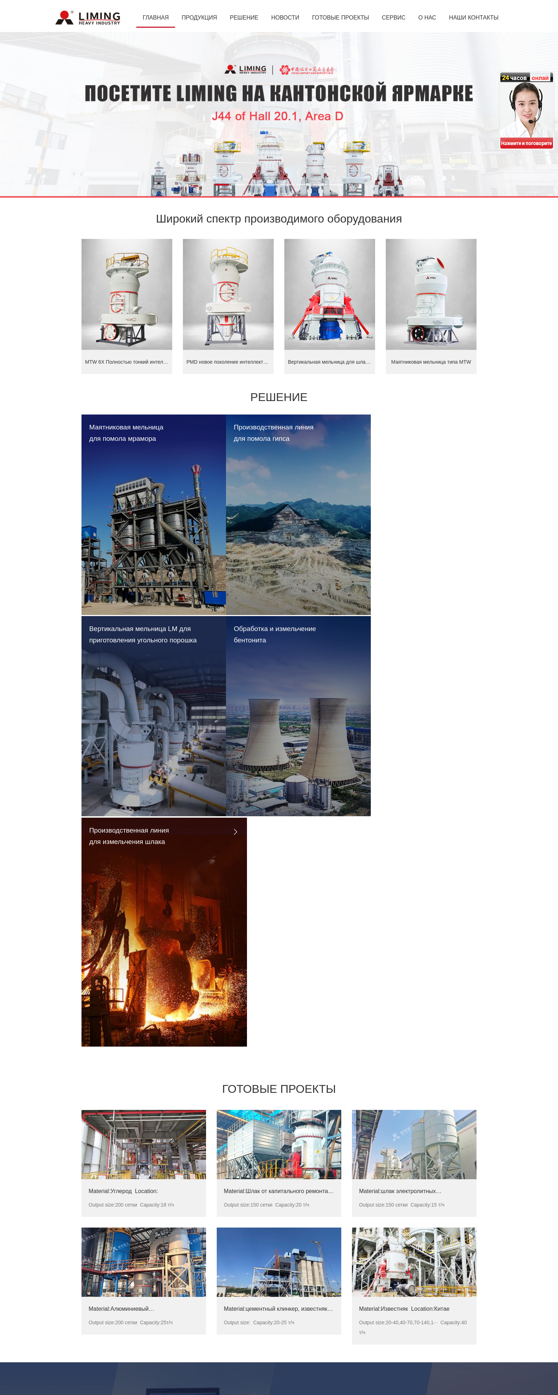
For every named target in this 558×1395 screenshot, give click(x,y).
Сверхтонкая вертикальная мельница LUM (130, 1271)
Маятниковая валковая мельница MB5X (127, 1305)
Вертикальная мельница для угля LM (124, 1288)
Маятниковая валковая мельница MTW (126, 1314)
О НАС (427, 18)
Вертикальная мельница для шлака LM (127, 1280)
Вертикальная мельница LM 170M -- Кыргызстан (273, 1297)
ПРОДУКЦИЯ (199, 18)
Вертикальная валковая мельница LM (125, 1297)
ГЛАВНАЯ (156, 18)
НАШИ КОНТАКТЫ (474, 18)
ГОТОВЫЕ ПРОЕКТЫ (340, 18)
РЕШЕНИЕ (244, 18)
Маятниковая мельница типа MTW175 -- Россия (272, 1271)
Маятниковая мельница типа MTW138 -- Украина (273, 1280)
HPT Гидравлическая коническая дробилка (131, 1339)
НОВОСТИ (285, 18)
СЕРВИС (394, 18)
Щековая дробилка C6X (109, 1331)
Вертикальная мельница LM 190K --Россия (266, 1288)
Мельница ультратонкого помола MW (124, 1322)
